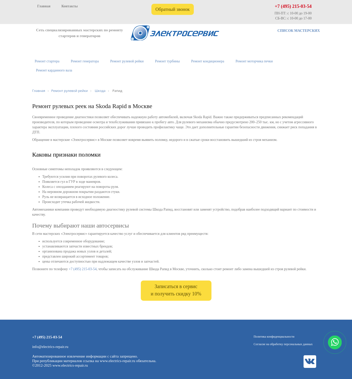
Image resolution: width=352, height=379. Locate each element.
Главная (43, 6)
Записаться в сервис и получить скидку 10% (176, 290)
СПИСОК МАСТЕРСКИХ (299, 31)
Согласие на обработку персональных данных (283, 344)
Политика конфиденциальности (274, 336)
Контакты (69, 6)
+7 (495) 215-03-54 (293, 6)
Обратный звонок (172, 9)
